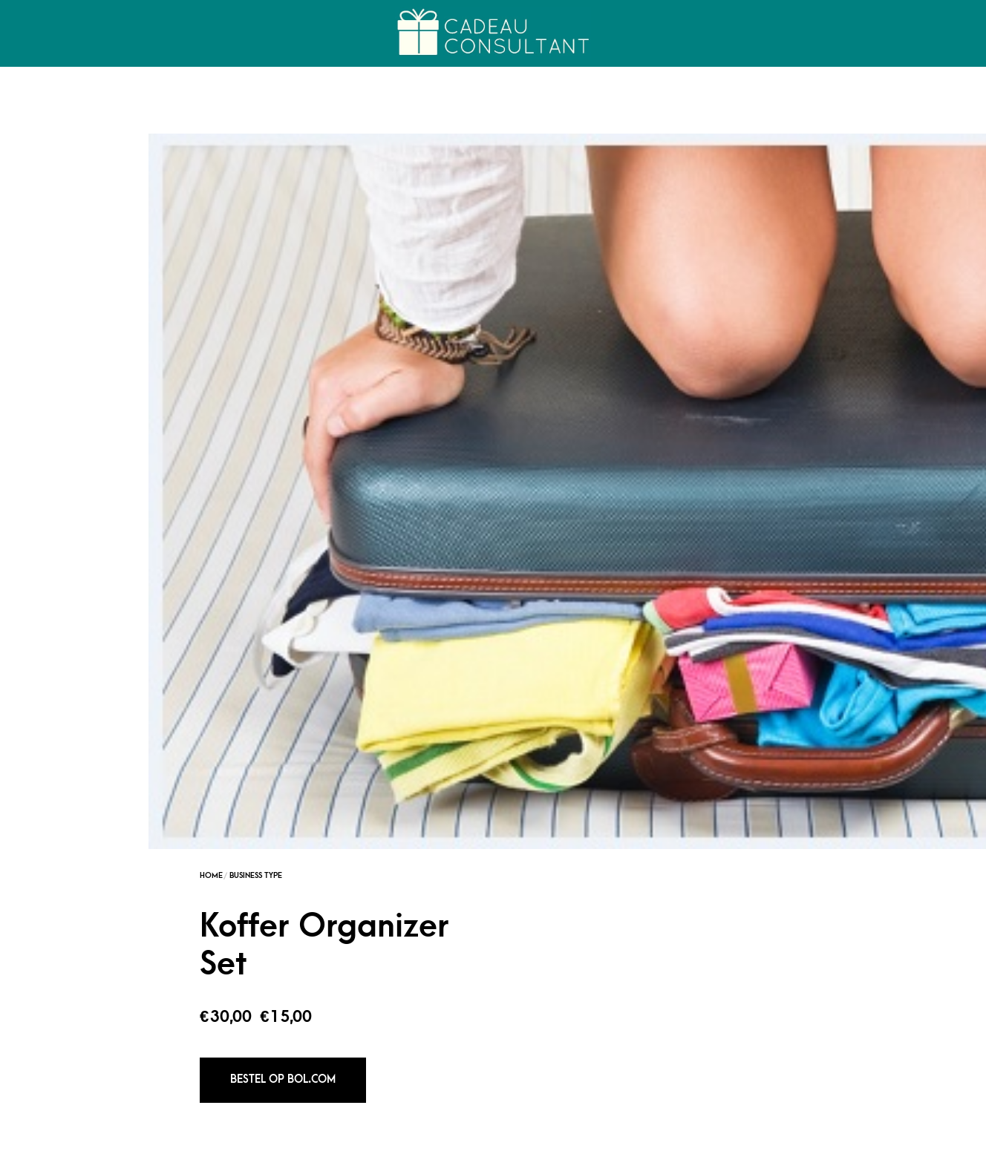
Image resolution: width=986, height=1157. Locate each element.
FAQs (952, 1143)
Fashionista (568, 561)
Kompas (281, 1043)
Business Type (601, 160)
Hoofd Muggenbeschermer (492, 1043)
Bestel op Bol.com (628, 364)
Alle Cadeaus (762, 1143)
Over (251, 33)
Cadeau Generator (660, 1143)
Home (46, 33)
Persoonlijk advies (867, 1143)
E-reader (704, 1043)
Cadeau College (149, 33)
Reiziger (613, 561)
